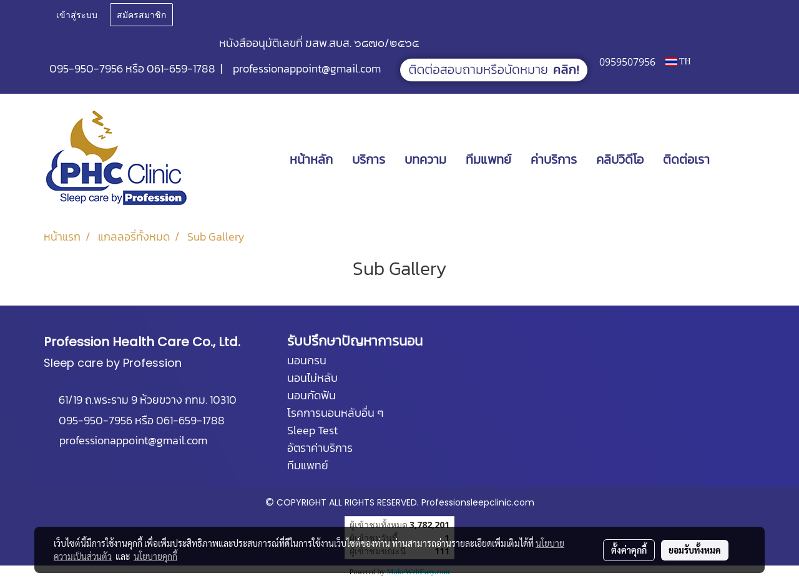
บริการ (368, 159)
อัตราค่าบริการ (320, 447)
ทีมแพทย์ (488, 159)
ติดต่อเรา (686, 159)
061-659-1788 (181, 68)
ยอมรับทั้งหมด (695, 550)
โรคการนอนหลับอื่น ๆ (335, 412)
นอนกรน (306, 360)
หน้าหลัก (311, 159)
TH (678, 61)
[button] (737, 159)
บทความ (425, 159)
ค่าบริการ (554, 159)
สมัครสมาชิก (141, 14)
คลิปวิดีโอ (620, 159)
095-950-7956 (86, 68)
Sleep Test (312, 430)
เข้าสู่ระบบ (76, 14)
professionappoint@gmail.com (307, 68)
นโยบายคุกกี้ (155, 556)
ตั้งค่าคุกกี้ (629, 550)
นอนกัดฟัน (311, 395)
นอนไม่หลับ (312, 377)
